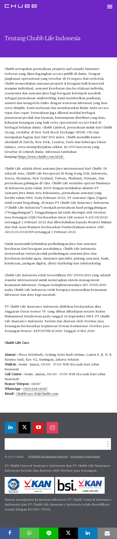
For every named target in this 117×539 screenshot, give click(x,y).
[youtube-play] (38, 428)
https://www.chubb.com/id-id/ (41, 156)
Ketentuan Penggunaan (85, 456)
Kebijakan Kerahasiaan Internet (48, 456)
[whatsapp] (29, 533)
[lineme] (49, 533)
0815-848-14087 (35, 389)
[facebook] (10, 533)
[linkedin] (10, 428)
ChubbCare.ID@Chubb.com (37, 393)
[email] (107, 533)
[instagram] (52, 428)
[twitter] (24, 428)
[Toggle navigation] (109, 7)
